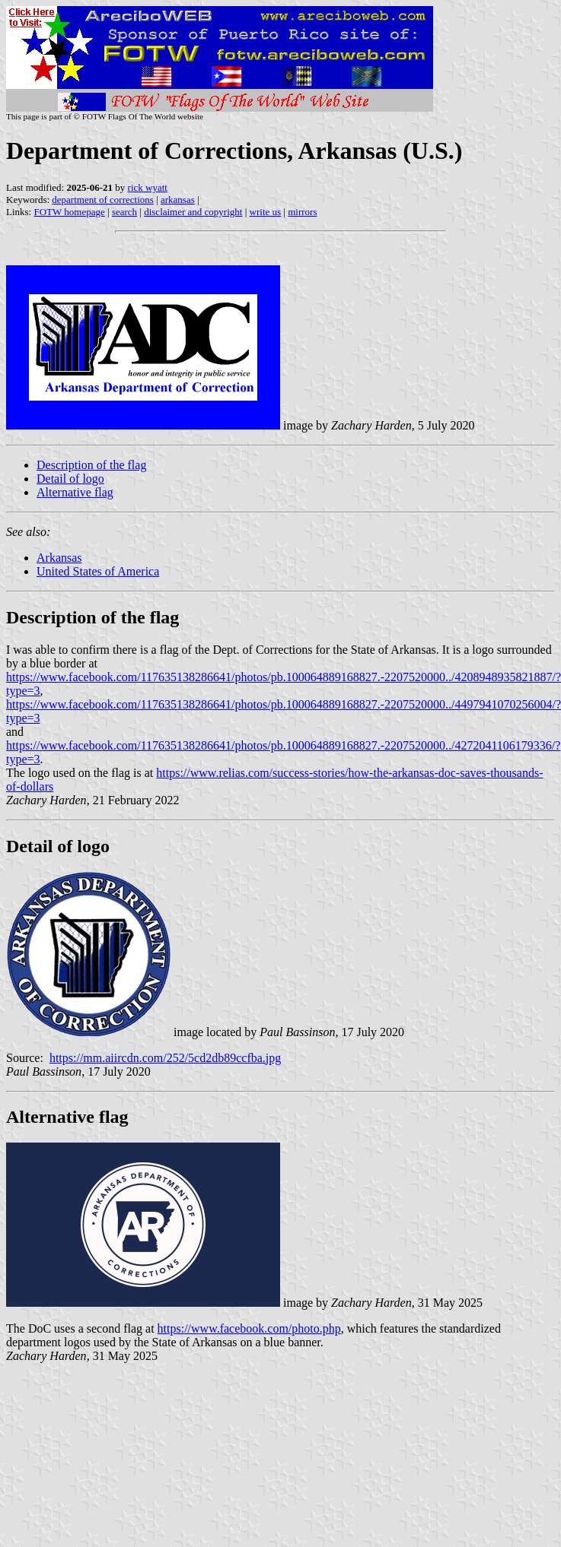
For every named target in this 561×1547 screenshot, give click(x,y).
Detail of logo (70, 478)
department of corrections (103, 199)
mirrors (302, 211)
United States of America (98, 571)
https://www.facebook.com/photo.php (249, 1328)
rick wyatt (147, 187)
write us (266, 211)
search (124, 211)
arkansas (178, 199)
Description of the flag (91, 464)
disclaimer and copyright (193, 211)
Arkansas (59, 557)
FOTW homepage (68, 211)
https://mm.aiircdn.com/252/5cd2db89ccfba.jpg (165, 1057)
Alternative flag (75, 492)
